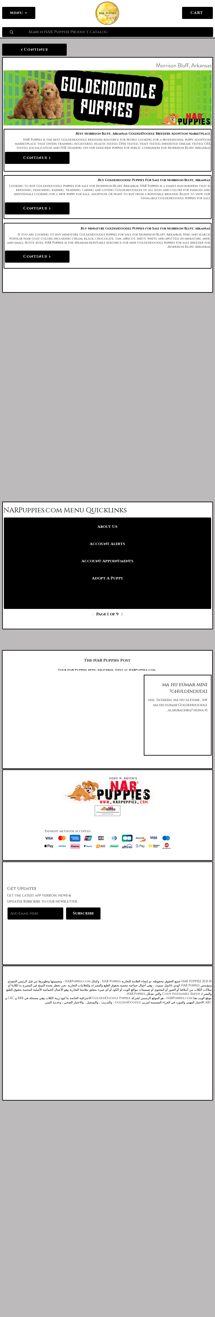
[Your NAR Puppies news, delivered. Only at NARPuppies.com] (107, 669)
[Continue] (34, 50)
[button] (108, 810)
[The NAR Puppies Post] (107, 660)
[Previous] (94, 614)
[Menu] (18, 13)
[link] (207, 12)
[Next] (121, 614)
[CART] (197, 13)
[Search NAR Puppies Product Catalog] (119, 32)
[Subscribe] (83, 913)
